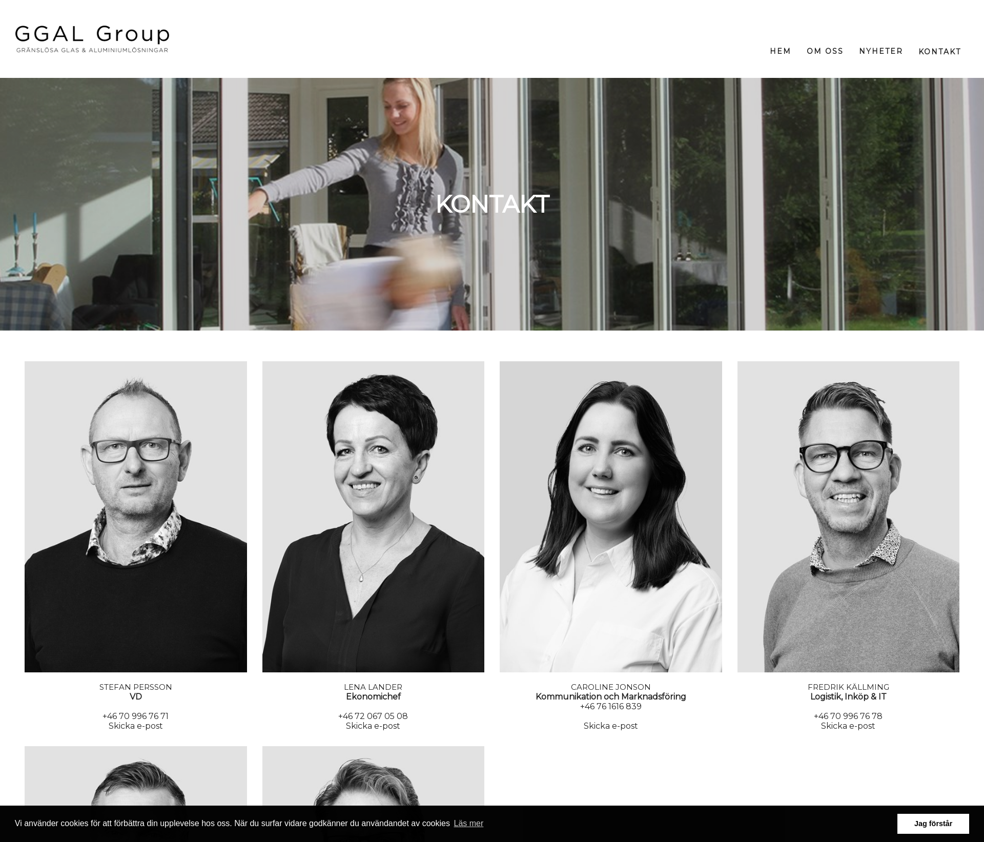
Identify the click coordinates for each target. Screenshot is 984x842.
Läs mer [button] (469, 823)
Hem (780, 51)
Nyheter (881, 51)
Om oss (825, 51)
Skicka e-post (136, 726)
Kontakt (939, 51)
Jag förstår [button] (933, 823)
